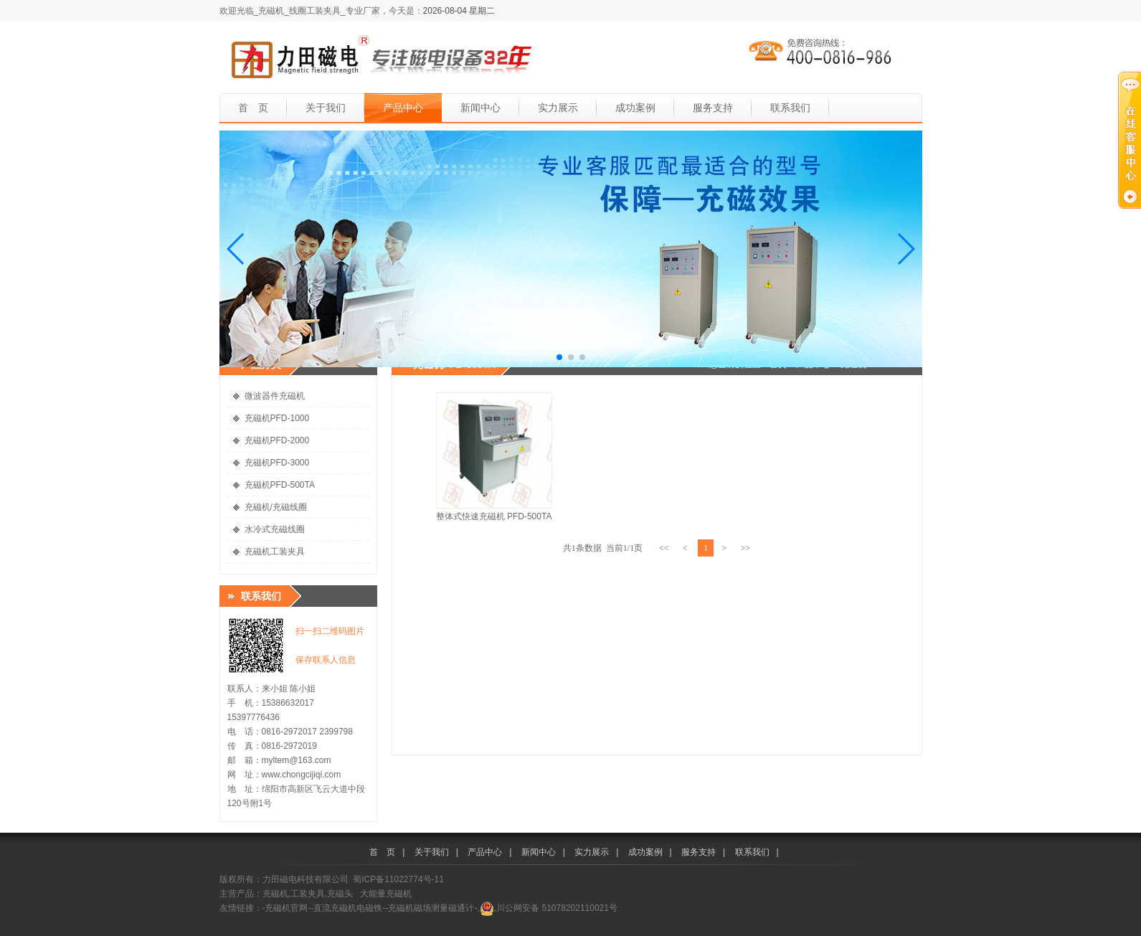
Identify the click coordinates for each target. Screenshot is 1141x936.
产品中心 (403, 107)
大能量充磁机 (386, 894)
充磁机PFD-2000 (277, 440)
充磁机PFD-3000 (277, 463)
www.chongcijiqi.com (301, 775)
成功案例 (635, 107)
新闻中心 (480, 107)
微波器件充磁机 (275, 396)
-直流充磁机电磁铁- (348, 908)
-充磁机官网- (286, 908)
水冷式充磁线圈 (275, 529)
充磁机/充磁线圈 (276, 507)
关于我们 (326, 107)
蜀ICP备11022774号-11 (398, 879)
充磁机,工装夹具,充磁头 (308, 894)
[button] (236, 249)
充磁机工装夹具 (275, 552)
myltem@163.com (296, 760)
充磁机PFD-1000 (277, 418)
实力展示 (558, 107)
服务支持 (713, 107)
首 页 (253, 107)
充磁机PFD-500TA (280, 485)
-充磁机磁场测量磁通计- (432, 908)
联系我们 (790, 107)
